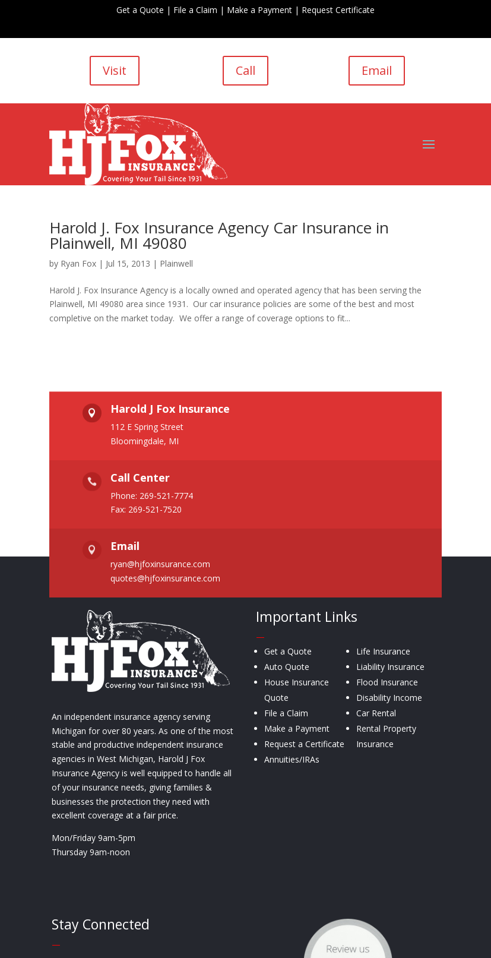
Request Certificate (338, 9)
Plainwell (176, 263)
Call (245, 70)
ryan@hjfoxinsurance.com (160, 564)
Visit (114, 70)
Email (377, 70)
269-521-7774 (166, 495)
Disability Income (389, 697)
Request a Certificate (304, 744)
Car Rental (376, 713)
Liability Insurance (390, 666)
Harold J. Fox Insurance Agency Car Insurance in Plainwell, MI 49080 (219, 235)
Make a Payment (259, 9)
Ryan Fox (78, 263)
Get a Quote (140, 9)
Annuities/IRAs (291, 759)
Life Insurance (383, 651)
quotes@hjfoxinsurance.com (165, 578)
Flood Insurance (387, 682)
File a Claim (195, 9)
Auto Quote (286, 666)
